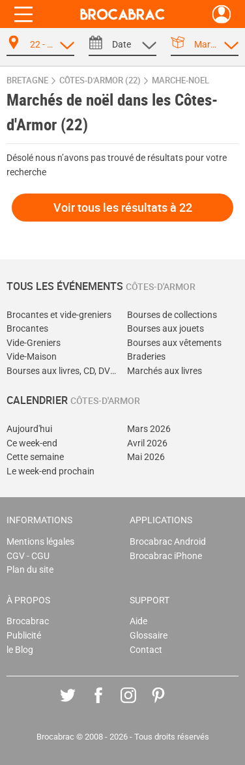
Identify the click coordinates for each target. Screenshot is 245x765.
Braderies (146, 356)
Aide (138, 621)
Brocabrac (28, 621)
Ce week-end (32, 443)
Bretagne (27, 80)
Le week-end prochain (50, 471)
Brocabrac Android (168, 541)
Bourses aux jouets (165, 328)
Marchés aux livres (164, 371)
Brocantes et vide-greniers (59, 315)
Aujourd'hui (29, 429)
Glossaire (148, 635)
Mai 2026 (146, 457)
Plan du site (30, 569)
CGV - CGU (28, 556)
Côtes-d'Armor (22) (100, 80)
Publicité (24, 635)
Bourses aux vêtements (174, 343)
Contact (146, 650)
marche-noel (180, 80)
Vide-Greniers (34, 343)
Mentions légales (40, 541)
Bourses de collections (172, 315)
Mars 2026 (149, 429)
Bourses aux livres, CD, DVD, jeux (62, 371)
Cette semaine (35, 457)
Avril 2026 (147, 443)
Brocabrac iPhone (166, 556)
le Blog (20, 650)
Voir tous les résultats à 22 (122, 207)
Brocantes (27, 328)
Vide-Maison (32, 356)
